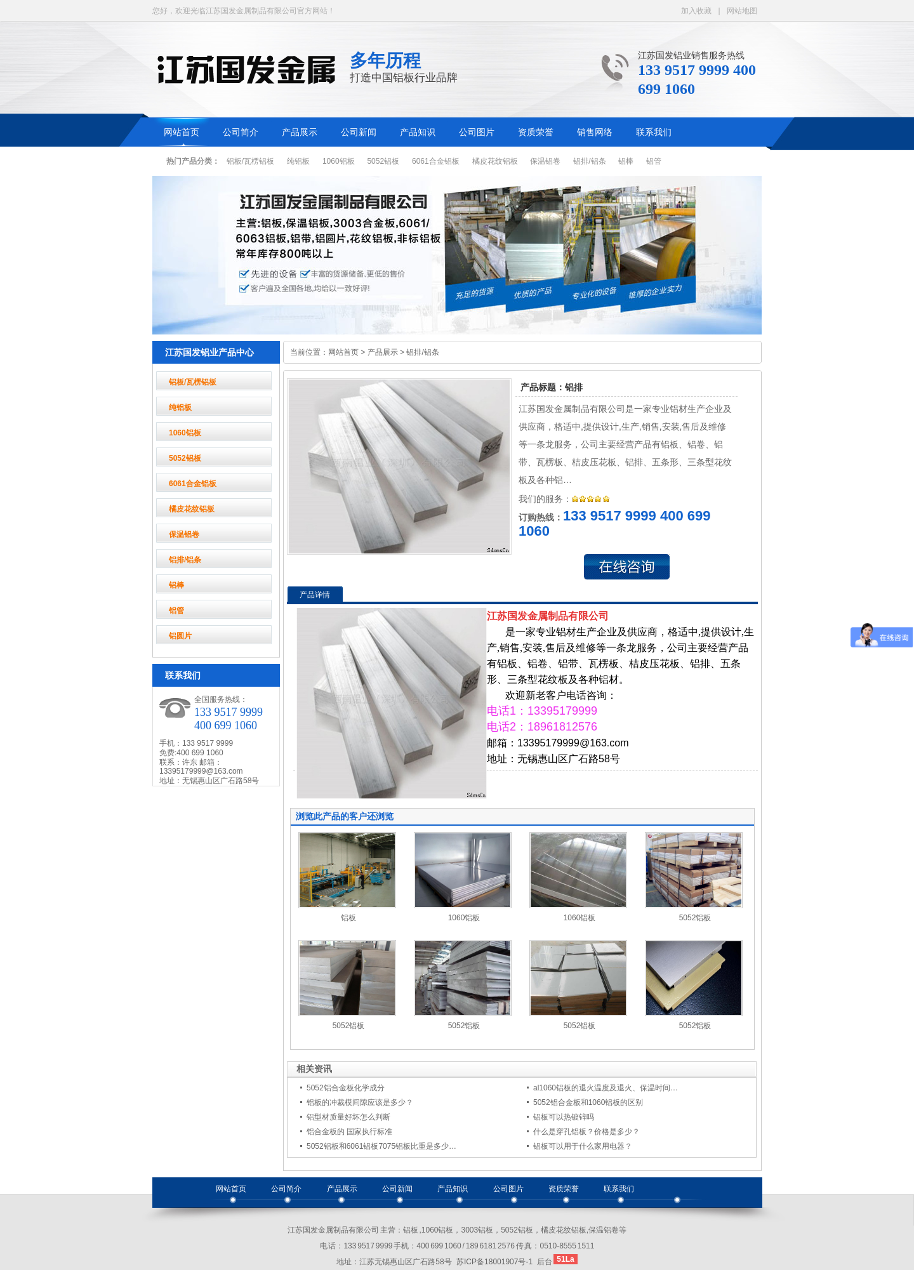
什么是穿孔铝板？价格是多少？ (586, 1131)
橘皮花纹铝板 (495, 161)
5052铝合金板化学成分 (346, 1087)
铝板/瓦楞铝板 (250, 161)
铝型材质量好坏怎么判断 (348, 1117)
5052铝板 (383, 161)
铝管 (653, 161)
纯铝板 (298, 161)
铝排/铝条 (589, 161)
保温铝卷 (545, 161)
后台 (544, 1261)
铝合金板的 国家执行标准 (349, 1131)
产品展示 (299, 132)
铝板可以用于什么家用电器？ (582, 1146)
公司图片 (476, 132)
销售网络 (595, 132)
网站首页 (181, 132)
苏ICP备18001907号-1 (494, 1261)
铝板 (348, 917)
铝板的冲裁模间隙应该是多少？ (360, 1102)
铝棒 (625, 161)
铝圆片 (180, 636)
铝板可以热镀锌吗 (563, 1117)
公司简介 (240, 132)
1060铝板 (338, 161)
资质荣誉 (535, 132)
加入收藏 (696, 10)
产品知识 (417, 132)
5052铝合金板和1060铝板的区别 (588, 1102)
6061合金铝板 (436, 161)
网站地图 (742, 10)
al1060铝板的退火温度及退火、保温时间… (605, 1087)
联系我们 (654, 132)
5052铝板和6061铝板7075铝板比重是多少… (381, 1146)
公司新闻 (358, 132)
